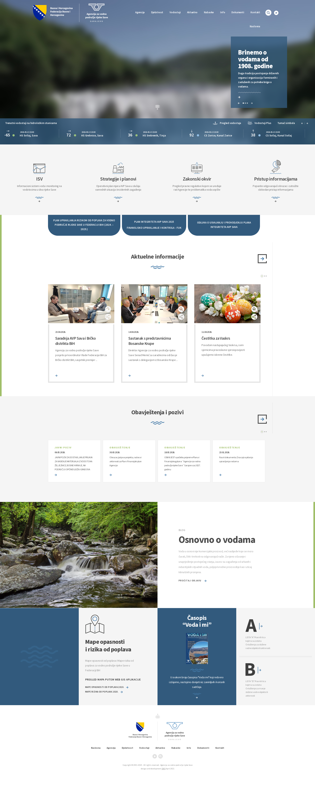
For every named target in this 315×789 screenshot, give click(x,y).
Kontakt (255, 12)
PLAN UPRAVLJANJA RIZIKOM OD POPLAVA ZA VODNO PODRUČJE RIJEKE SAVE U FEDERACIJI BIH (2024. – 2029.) (84, 224)
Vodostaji (144, 747)
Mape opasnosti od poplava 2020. (106, 687)
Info (222, 12)
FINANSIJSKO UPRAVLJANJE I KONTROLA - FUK (154, 227)
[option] (259, 73)
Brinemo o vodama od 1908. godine (255, 59)
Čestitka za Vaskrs (215, 338)
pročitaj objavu (193, 581)
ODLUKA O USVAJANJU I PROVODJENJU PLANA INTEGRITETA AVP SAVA (224, 224)
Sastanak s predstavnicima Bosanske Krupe (149, 341)
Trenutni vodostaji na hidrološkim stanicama (31, 122)
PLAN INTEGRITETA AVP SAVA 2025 (154, 221)
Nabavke (209, 12)
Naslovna (255, 26)
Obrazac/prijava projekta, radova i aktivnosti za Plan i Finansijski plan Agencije (125, 461)
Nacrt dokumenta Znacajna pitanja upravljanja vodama (236, 459)
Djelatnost (127, 747)
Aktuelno (192, 12)
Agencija (140, 12)
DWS (164, 768)
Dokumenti (237, 12)
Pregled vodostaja (227, 122)
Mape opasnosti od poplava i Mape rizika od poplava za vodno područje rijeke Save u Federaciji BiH (109, 668)
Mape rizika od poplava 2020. (104, 692)
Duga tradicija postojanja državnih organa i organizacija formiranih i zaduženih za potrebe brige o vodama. (258, 79)
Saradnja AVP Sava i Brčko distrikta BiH (75, 341)
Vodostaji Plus (259, 122)
